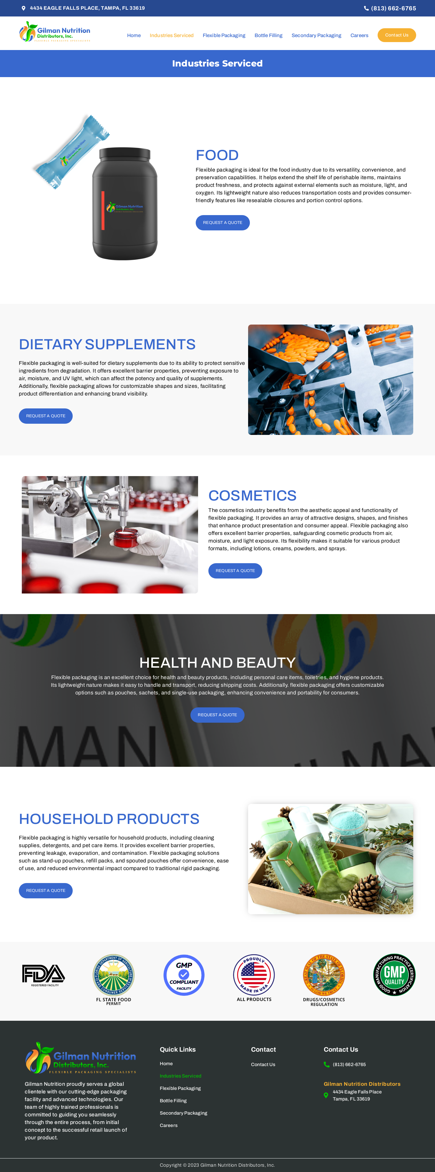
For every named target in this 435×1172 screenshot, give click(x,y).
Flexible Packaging (224, 35)
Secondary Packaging (316, 35)
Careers (359, 35)
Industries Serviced (172, 35)
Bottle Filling (269, 35)
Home (134, 35)
